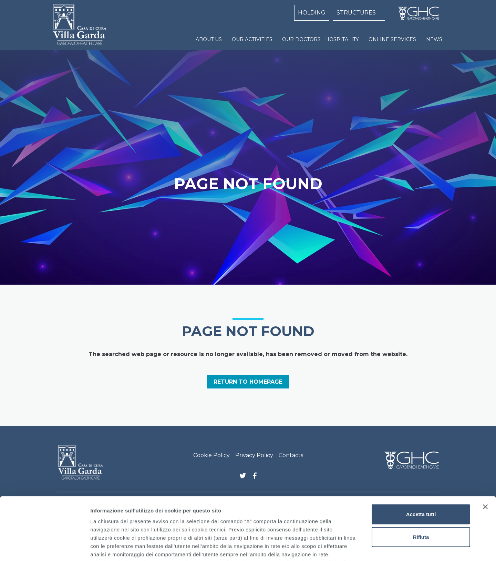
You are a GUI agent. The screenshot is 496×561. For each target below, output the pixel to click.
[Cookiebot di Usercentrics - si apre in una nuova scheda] (44, 547)
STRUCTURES (356, 12)
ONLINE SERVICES (392, 39)
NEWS (434, 39)
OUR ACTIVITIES (252, 39)
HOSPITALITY (342, 39)
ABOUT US (209, 39)
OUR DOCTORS (301, 39)
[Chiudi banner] (485, 448)
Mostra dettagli (362, 547)
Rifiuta (421, 478)
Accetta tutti (421, 456)
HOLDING (312, 12)
